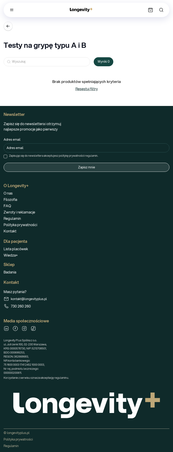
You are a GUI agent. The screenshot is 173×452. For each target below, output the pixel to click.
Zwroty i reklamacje (19, 212)
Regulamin (12, 218)
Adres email (12, 139)
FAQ (7, 205)
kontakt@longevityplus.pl (25, 299)
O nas (8, 193)
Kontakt (10, 231)
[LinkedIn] (6, 328)
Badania (10, 272)
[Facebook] (15, 328)
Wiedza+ (11, 255)
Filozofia (10, 199)
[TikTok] (33, 328)
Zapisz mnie (86, 167)
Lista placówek (16, 248)
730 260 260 (17, 306)
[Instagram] (24, 328)
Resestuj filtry (86, 88)
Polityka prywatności (20, 224)
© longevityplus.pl (17, 433)
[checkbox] (5, 156)
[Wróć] (8, 26)
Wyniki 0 (103, 61)
